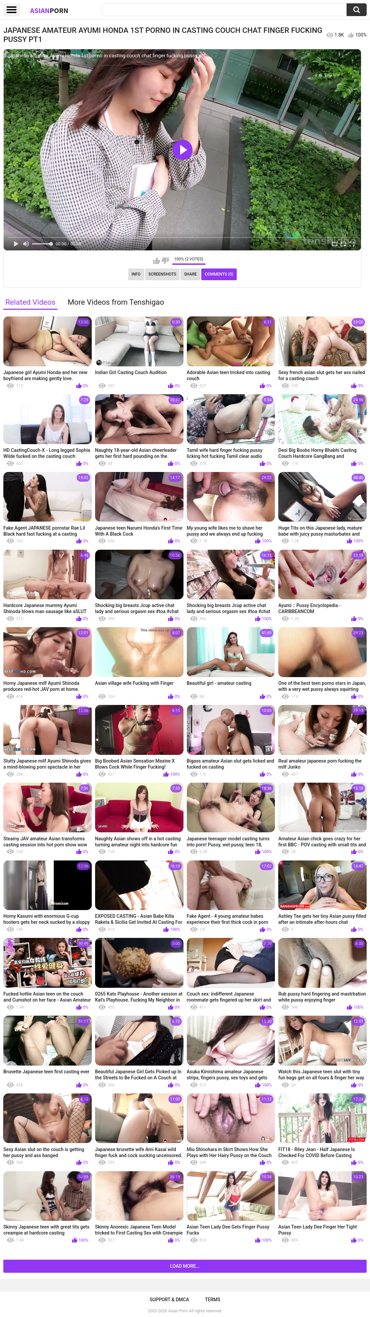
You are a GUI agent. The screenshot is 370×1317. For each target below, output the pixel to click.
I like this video (156, 260)
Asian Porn (178, 1311)
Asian (49, 10)
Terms (212, 1299)
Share (190, 274)
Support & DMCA (169, 1299)
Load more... (185, 1266)
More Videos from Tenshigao (116, 302)
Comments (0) (219, 274)
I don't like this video (165, 260)
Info (136, 274)
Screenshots (162, 274)
